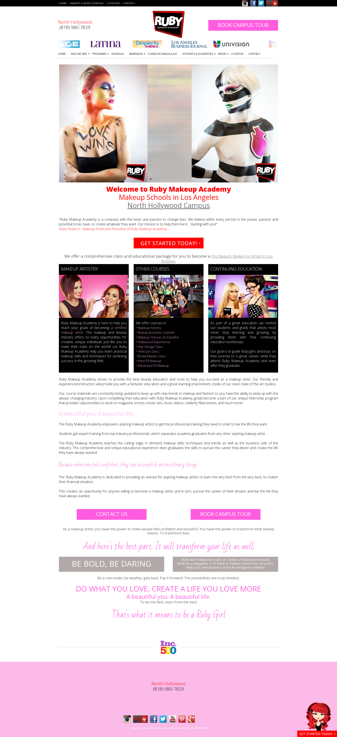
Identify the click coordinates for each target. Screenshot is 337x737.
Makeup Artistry (149, 328)
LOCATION (237, 53)
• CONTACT (128, 3)
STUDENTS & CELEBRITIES (199, 53)
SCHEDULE (117, 53)
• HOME (62, 3)
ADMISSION (137, 53)
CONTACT (254, 53)
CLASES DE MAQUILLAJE (162, 53)
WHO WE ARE (80, 53)
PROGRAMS (100, 53)
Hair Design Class (150, 346)
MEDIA (223, 53)
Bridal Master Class (152, 356)
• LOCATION (113, 3)
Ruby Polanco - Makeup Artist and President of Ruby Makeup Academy (113, 228)
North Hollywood (75, 22)
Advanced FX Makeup (153, 365)
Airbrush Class (148, 351)
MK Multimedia (199, 728)
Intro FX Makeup (149, 361)
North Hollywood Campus (168, 205)
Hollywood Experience (154, 342)
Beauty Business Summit (156, 332)
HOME (62, 53)
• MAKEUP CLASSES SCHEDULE (86, 3)
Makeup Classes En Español (158, 337)
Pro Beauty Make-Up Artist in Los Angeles (217, 258)
